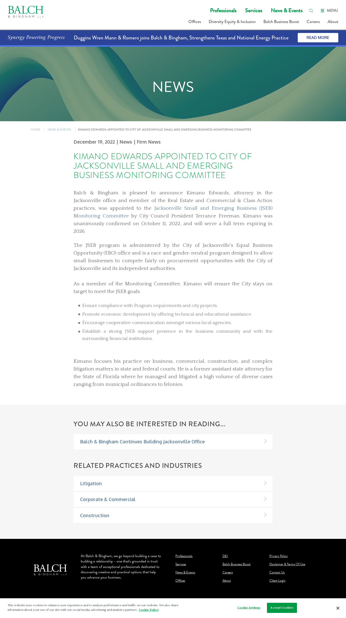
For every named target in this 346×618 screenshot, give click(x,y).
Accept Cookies (281, 608)
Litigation (91, 483)
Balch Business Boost (281, 22)
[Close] (338, 609)
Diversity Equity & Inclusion (232, 22)
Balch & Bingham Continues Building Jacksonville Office (142, 442)
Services (253, 10)
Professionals (223, 10)
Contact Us (277, 572)
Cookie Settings (248, 608)
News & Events (287, 10)
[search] (311, 10)
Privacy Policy (278, 556)
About (332, 22)
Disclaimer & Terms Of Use (287, 564)
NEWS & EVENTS (59, 129)
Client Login (277, 580)
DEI (225, 556)
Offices (194, 22)
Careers (313, 22)
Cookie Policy (149, 610)
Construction (94, 515)
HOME (35, 129)
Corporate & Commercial (108, 499)
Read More (318, 37)
